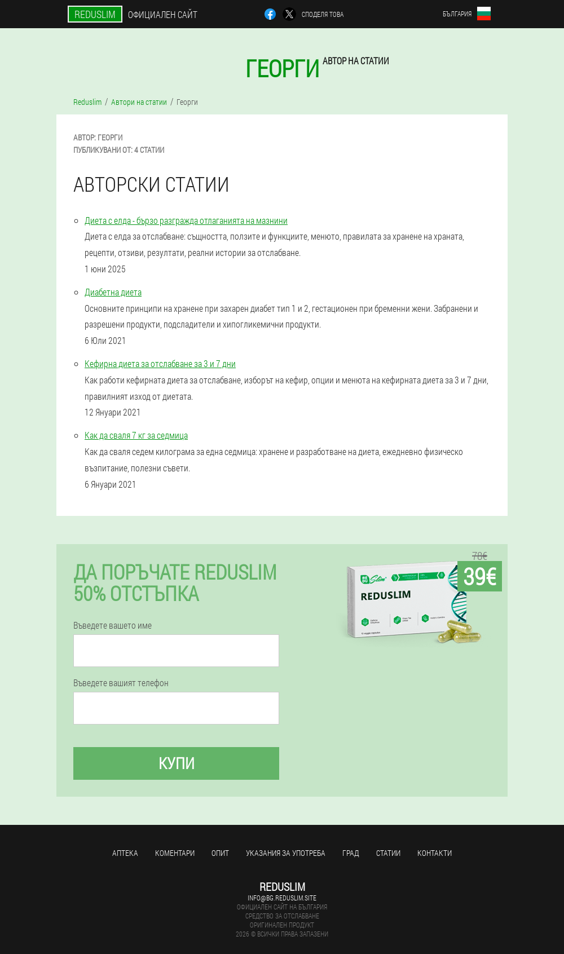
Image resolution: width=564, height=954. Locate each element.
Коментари (175, 852)
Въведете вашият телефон (121, 682)
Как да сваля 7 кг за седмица (136, 435)
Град (350, 852)
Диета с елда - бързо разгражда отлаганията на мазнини (186, 220)
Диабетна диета (113, 292)
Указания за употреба (285, 852)
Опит (220, 852)
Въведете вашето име (112, 625)
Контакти (434, 852)
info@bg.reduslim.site (282, 897)
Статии (388, 852)
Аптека (125, 852)
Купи (176, 763)
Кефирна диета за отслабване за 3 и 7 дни (160, 363)
